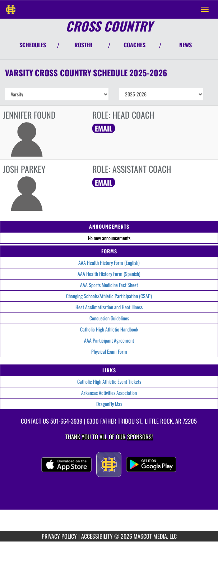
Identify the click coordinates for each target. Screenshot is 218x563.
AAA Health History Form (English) (109, 262)
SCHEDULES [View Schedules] (32, 44)
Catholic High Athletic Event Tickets (109, 381)
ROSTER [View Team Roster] (83, 44)
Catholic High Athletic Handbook (109, 329)
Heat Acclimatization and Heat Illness (109, 307)
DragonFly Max (109, 403)
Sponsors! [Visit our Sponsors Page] (140, 436)
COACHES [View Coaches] (134, 44)
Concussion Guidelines (109, 318)
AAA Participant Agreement (109, 340)
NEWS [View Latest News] (185, 44)
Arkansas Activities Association (109, 392)
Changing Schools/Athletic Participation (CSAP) (109, 296)
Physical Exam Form (109, 351)
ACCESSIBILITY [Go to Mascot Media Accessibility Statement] (97, 536)
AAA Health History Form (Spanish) (109, 273)
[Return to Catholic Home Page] (11, 9)
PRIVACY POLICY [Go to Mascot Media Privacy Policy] (59, 536)
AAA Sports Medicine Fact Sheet (109, 284)
